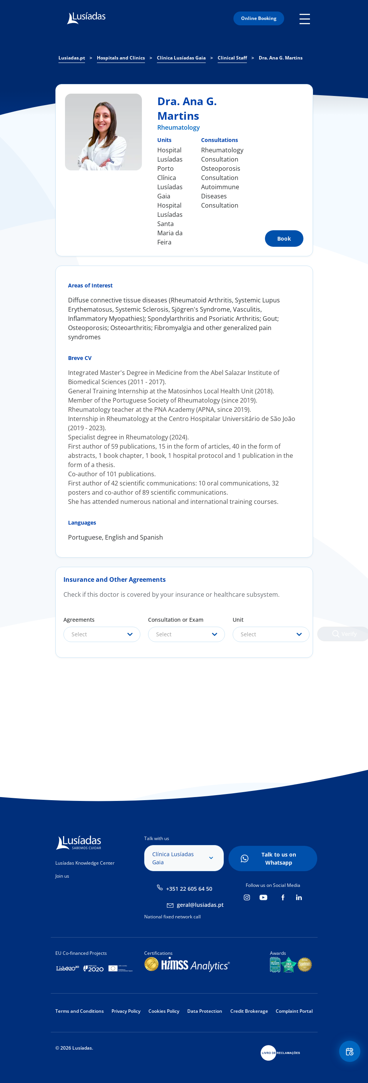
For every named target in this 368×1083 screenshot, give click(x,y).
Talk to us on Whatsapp (278, 858)
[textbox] (101, 634)
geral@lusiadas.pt (200, 904)
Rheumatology (178, 127)
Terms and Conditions (79, 1011)
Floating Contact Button (349, 1052)
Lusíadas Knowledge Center (85, 863)
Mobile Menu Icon (306, 18)
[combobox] (101, 634)
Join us (62, 876)
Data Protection (204, 1011)
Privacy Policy (126, 1011)
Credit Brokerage (249, 1011)
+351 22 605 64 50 (189, 888)
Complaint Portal (294, 1011)
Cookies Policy (163, 1011)
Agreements (79, 619)
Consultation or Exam (175, 619)
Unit (238, 619)
